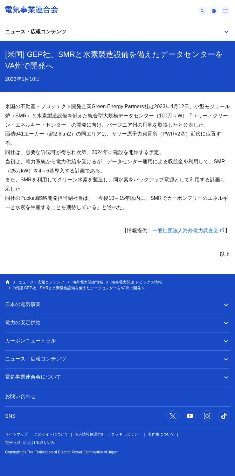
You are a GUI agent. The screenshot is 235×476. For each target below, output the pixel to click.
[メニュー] (202, 10)
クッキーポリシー (126, 434)
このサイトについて (51, 434)
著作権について (161, 434)
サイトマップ (16, 434)
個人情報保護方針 (89, 434)
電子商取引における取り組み (30, 442)
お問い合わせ (20, 396)
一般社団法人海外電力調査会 (185, 230)
